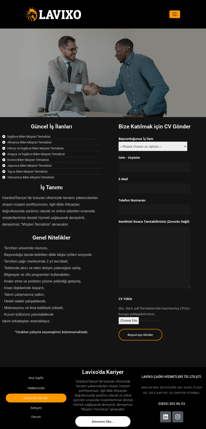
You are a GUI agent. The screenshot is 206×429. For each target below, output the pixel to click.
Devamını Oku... (103, 421)
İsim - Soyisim (155, 163)
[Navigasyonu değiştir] (174, 14)
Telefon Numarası (155, 206)
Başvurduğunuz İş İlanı (153, 143)
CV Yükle (125, 299)
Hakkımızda (36, 388)
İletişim (36, 408)
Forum (36, 417)
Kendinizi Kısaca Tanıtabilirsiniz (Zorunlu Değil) (155, 254)
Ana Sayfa (36, 378)
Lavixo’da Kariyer (36, 398)
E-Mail (155, 185)
